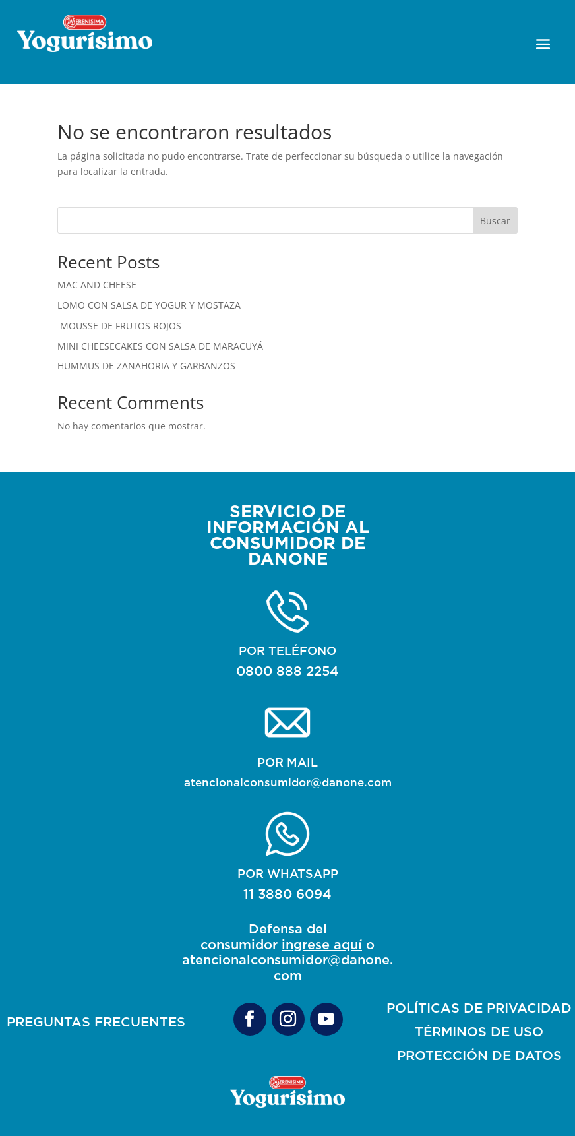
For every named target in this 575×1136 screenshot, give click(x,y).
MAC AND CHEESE (96, 284)
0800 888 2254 (287, 671)
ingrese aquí (322, 944)
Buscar (495, 220)
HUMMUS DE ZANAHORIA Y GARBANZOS (146, 366)
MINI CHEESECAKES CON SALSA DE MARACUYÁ (160, 346)
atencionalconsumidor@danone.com (288, 782)
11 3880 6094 (287, 893)
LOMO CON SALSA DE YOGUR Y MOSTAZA (149, 305)
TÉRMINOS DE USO (479, 1031)
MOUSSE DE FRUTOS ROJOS (119, 325)
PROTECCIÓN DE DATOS (479, 1055)
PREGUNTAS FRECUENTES (96, 1021)
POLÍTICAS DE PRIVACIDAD (479, 1008)
